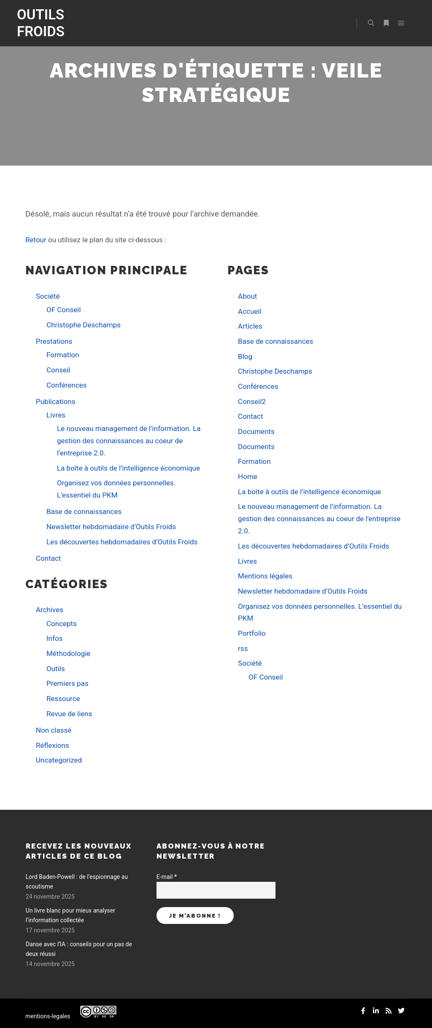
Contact (48, 558)
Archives (49, 609)
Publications (56, 401)
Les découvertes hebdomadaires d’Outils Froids (121, 542)
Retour (35, 240)
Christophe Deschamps (83, 325)
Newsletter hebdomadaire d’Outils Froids (111, 526)
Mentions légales (265, 576)
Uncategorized (59, 760)
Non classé (53, 730)
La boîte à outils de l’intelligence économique (128, 468)
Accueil (250, 311)
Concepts (61, 623)
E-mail (167, 876)
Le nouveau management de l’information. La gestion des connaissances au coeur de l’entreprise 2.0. (129, 440)
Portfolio (252, 633)
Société (47, 296)
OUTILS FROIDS (41, 23)
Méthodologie (68, 653)
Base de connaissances (84, 511)
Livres (55, 415)
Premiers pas (67, 683)
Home (247, 476)
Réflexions (52, 745)
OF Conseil (63, 309)
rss (243, 648)
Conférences (66, 385)
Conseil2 (252, 401)
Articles (250, 326)
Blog (245, 356)
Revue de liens (69, 713)
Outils (55, 668)
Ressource (63, 698)
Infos (54, 638)
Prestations (54, 341)
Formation (62, 355)
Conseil (58, 370)
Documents (256, 431)
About (247, 296)
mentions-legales (47, 1016)
